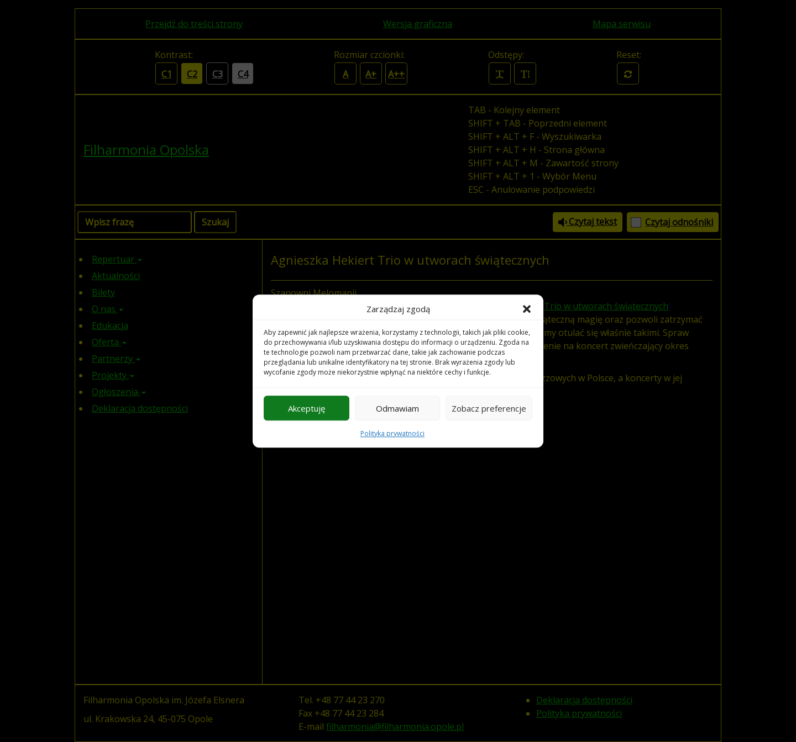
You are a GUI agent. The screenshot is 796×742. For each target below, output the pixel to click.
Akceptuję (306, 408)
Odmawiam (397, 408)
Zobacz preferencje (489, 408)
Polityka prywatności (392, 433)
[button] (526, 308)
